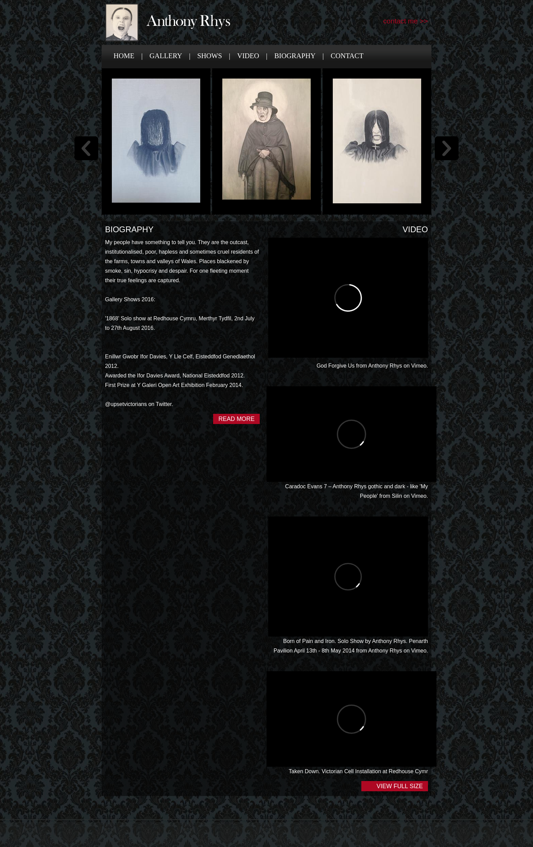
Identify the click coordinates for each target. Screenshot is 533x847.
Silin (397, 496)
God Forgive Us (335, 366)
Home (124, 56)
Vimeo (418, 366)
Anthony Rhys (385, 366)
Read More (236, 419)
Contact (347, 56)
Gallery (166, 56)
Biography (294, 56)
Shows (209, 56)
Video (248, 56)
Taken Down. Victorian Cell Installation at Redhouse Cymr (358, 771)
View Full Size (400, 786)
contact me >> (405, 21)
